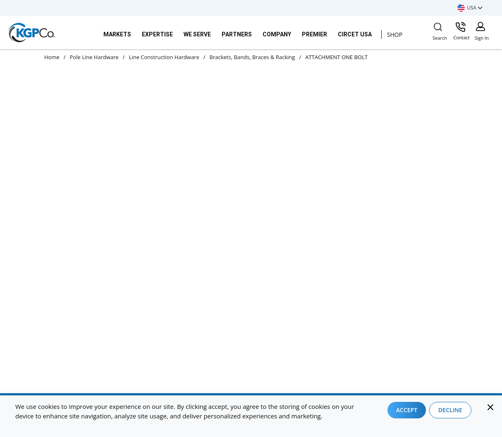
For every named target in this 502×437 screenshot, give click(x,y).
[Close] (490, 407)
